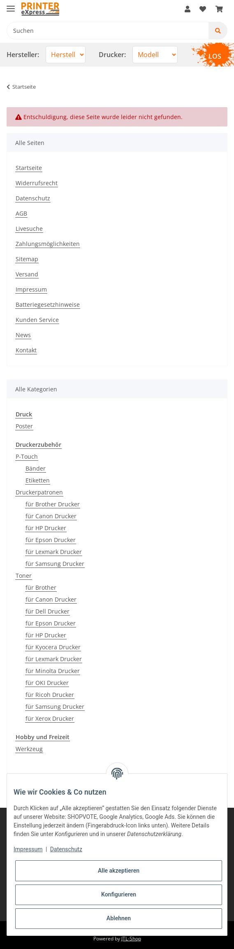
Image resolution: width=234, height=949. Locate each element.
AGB (21, 213)
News (23, 335)
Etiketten (37, 480)
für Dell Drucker (47, 611)
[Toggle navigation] (11, 5)
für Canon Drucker (50, 516)
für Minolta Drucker (52, 671)
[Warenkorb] (219, 9)
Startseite (29, 168)
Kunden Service (37, 320)
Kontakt (26, 350)
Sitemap (27, 259)
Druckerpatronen (39, 492)
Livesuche (29, 228)
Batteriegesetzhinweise (48, 304)
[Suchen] (108, 30)
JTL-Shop (131, 938)
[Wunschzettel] (203, 9)
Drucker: (112, 54)
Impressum (31, 289)
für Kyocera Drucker (53, 647)
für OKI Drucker (47, 683)
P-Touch (27, 456)
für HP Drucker (45, 528)
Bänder (35, 468)
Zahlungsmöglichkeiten (48, 244)
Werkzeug (29, 749)
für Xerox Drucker (49, 718)
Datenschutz (33, 198)
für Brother (40, 587)
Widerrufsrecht (37, 183)
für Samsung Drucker (54, 564)
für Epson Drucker (50, 540)
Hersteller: (23, 54)
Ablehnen (119, 918)
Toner (24, 575)
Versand (27, 274)
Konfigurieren (118, 894)
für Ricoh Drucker (49, 695)
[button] (187, 9)
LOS (215, 56)
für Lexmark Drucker (53, 552)
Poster (24, 426)
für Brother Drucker (52, 504)
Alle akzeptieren (118, 870)
